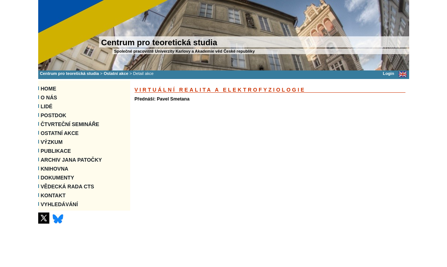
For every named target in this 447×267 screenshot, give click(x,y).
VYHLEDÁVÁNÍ (59, 204)
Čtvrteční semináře (70, 124)
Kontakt (53, 195)
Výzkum (52, 142)
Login (388, 73)
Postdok (53, 115)
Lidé (47, 106)
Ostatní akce (115, 73)
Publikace (56, 151)
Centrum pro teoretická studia (69, 73)
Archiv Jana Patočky (71, 160)
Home (48, 89)
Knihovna (55, 169)
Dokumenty (57, 178)
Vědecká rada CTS (67, 186)
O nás (49, 97)
